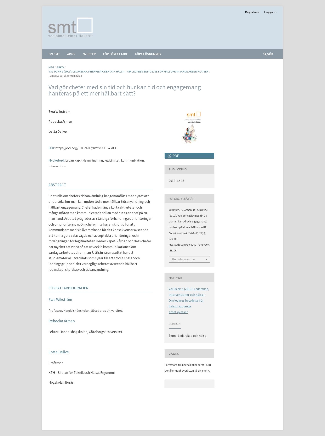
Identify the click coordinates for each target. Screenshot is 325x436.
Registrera (252, 12)
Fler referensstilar (183, 259)
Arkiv (71, 54)
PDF (175, 155)
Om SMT (54, 54)
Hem (51, 67)
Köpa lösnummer (148, 54)
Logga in (270, 12)
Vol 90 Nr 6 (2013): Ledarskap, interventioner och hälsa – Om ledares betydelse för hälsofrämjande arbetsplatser (128, 71)
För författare (115, 54)
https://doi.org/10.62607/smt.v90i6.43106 (86, 148)
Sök (268, 54)
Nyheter (89, 54)
